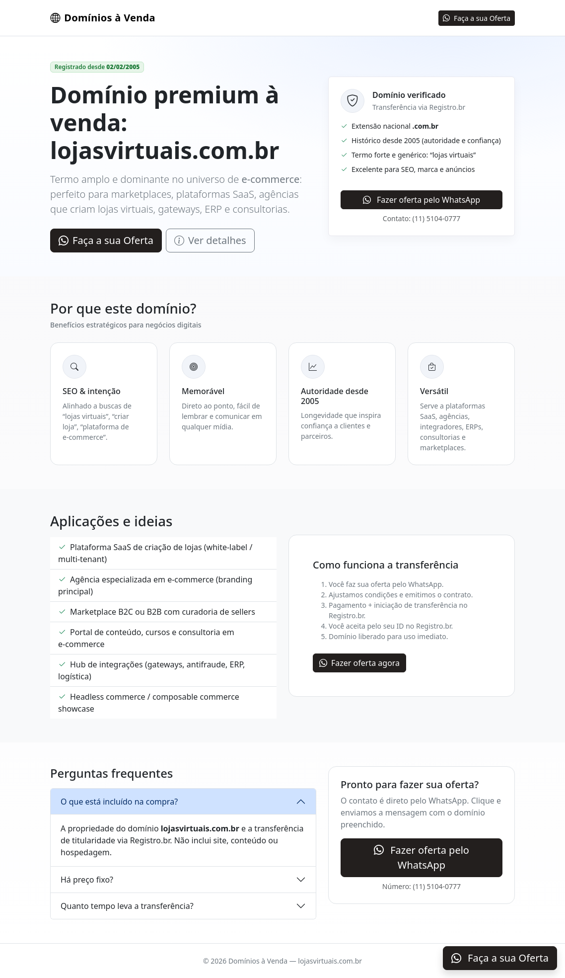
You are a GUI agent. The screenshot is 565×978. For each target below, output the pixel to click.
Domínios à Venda (102, 17)
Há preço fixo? (87, 879)
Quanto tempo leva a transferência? (127, 905)
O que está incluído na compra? (119, 801)
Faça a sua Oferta (476, 18)
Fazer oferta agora (359, 662)
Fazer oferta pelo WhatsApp (421, 199)
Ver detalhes (210, 240)
